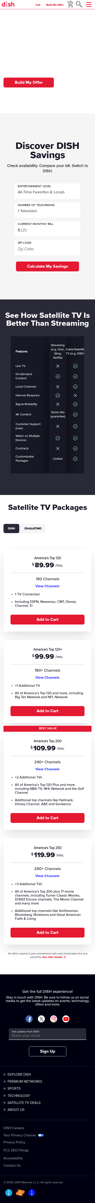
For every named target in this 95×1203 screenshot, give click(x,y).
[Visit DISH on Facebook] (29, 1019)
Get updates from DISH (25, 1031)
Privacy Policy (14, 1142)
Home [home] (11, 13)
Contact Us (12, 1165)
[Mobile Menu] (88, 4)
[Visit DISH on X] (41, 1019)
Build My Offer (55, 5)
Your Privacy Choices (20, 1135)
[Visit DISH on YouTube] (65, 1019)
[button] (47, 191)
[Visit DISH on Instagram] (53, 1019)
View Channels (47, 586)
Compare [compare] (24, 13)
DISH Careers (14, 1128)
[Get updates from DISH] (43, 1036)
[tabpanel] (47, 746)
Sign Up (47, 1051)
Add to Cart (47, 620)
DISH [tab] (11, 528)
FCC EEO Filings (16, 1150)
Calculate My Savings (47, 266)
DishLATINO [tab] (33, 528)
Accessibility (13, 1158)
